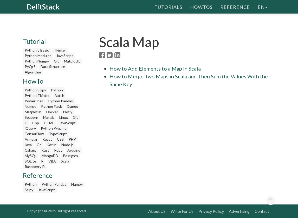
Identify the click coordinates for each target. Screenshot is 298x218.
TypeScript (58, 134)
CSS (60, 139)
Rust (45, 150)
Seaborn (31, 117)
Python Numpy (37, 61)
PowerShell (34, 101)
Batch (59, 95)
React (47, 139)
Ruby (58, 150)
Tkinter (60, 50)
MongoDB (50, 155)
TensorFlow (34, 134)
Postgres (70, 155)
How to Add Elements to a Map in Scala (155, 68)
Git (56, 61)
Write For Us (182, 211)
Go (39, 144)
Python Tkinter (37, 95)
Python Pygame (54, 128)
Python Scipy (35, 90)
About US (157, 211)
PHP (72, 139)
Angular (31, 139)
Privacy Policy (211, 211)
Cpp (35, 123)
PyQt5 (30, 66)
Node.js (67, 144)
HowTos (201, 6)
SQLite (30, 161)
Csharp (30, 150)
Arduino (73, 150)
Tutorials (168, 6)
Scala (65, 161)
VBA (52, 161)
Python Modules (38, 55)
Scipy (29, 190)
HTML (49, 123)
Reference (235, 6)
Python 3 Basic (37, 50)
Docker (52, 112)
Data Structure (53, 66)
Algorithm (33, 72)
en (262, 6)
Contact (262, 211)
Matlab (48, 117)
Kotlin (51, 144)
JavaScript (64, 55)
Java (28, 144)
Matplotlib (72, 61)
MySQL (31, 155)
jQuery (30, 128)
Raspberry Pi (35, 166)
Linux (63, 117)
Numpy (30, 106)
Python (57, 90)
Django (72, 106)
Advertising (239, 211)
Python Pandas (60, 101)
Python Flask (51, 106)
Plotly (67, 112)
